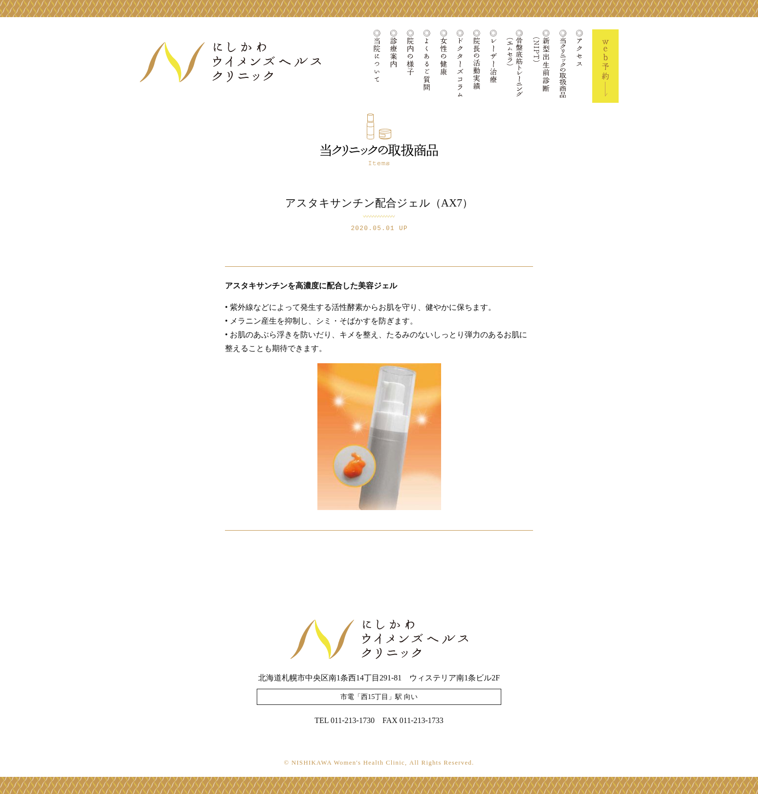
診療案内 (394, 66)
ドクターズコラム (460, 66)
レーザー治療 (493, 66)
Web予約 (605, 66)
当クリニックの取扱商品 (563, 66)
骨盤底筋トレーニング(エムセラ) (515, 66)
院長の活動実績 (477, 66)
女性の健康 (443, 66)
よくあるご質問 (427, 66)
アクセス (579, 66)
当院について (377, 66)
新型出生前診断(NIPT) (541, 66)
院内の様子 (410, 66)
